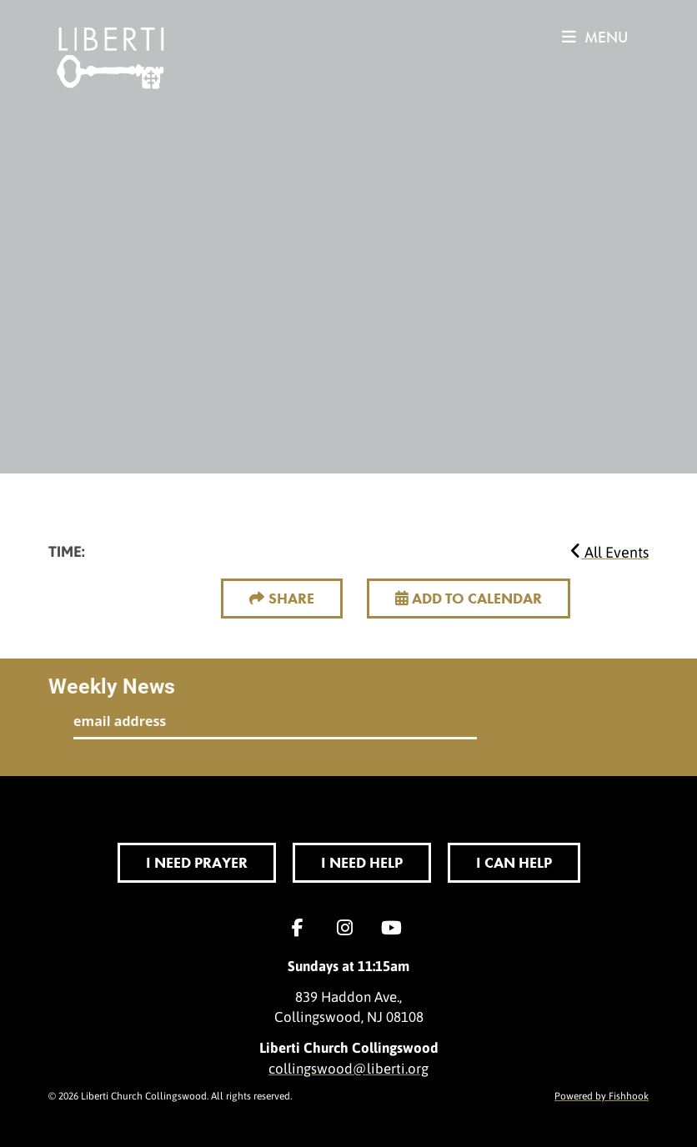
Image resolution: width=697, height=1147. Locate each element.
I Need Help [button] (362, 862)
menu (595, 37)
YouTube (395, 928)
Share (291, 598)
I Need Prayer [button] (197, 862)
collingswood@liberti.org (348, 1068)
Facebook (302, 928)
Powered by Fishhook (601, 1095)
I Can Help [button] (514, 862)
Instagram (348, 928)
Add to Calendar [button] (468, 598)
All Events (609, 552)
